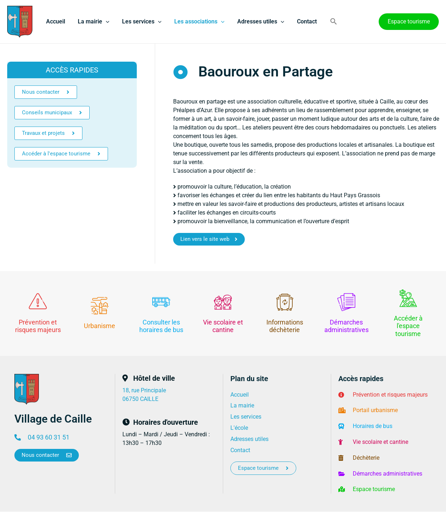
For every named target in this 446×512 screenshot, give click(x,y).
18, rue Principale (144, 390)
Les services (139, 21)
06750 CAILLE (140, 399)
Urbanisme (99, 326)
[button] (326, 22)
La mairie (92, 21)
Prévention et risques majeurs (38, 326)
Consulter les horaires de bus (161, 326)
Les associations (195, 21)
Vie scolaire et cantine (223, 326)
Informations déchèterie (284, 326)
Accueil (54, 21)
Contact (300, 21)
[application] (104, 21)
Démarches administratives (346, 326)
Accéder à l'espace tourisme (408, 325)
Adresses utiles (255, 21)
